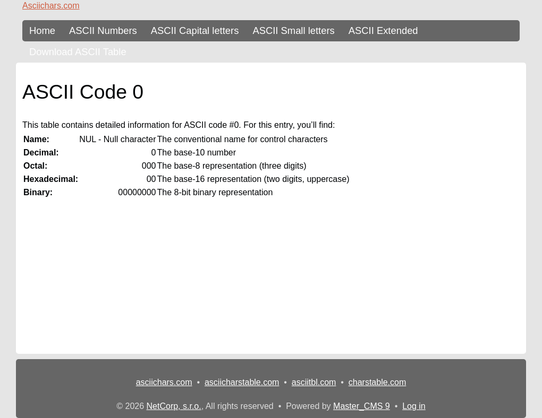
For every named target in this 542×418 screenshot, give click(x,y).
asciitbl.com (314, 382)
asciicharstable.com (242, 382)
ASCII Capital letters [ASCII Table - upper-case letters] (195, 30)
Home (42, 30)
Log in (414, 406)
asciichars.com (164, 382)
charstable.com (377, 382)
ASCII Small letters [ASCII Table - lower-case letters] (293, 30)
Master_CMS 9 (361, 406)
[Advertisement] (271, 279)
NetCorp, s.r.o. (174, 406)
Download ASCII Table (77, 51)
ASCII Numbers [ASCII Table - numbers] (103, 30)
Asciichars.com (51, 5)
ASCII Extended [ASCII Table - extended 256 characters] (383, 30)
